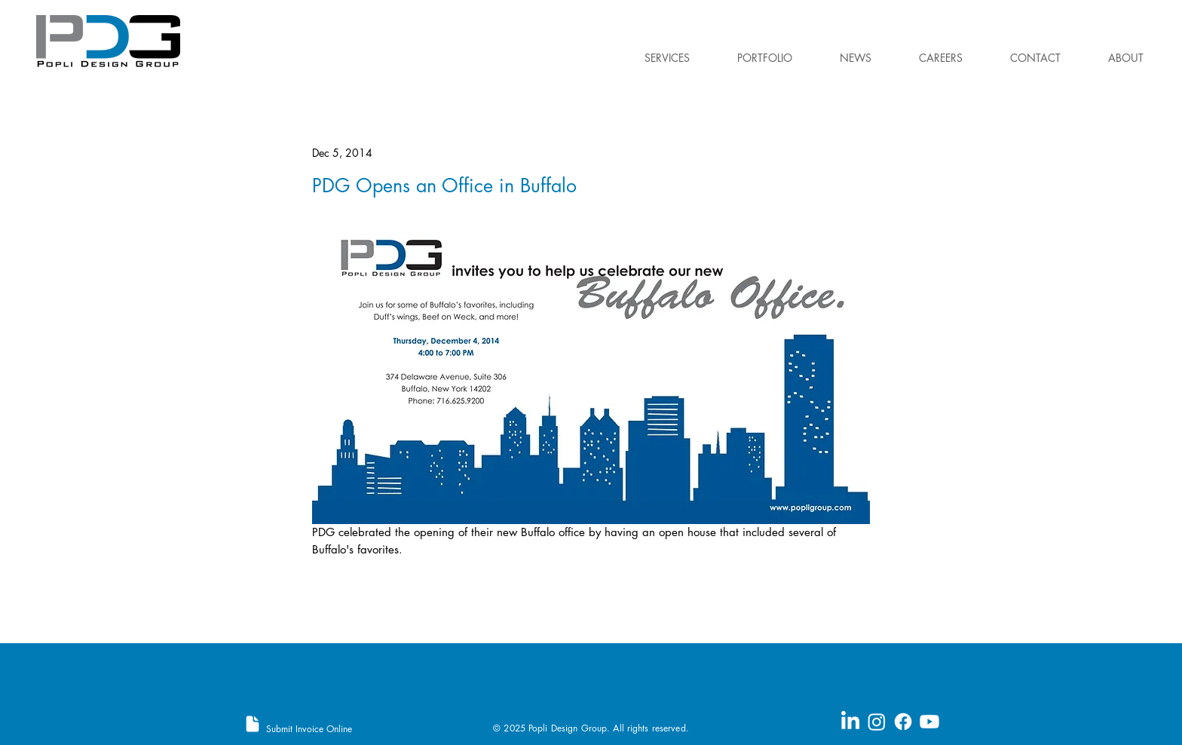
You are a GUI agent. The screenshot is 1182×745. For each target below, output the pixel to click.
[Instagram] (876, 721)
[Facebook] (903, 721)
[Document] (252, 724)
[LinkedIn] (850, 721)
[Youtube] (929, 721)
